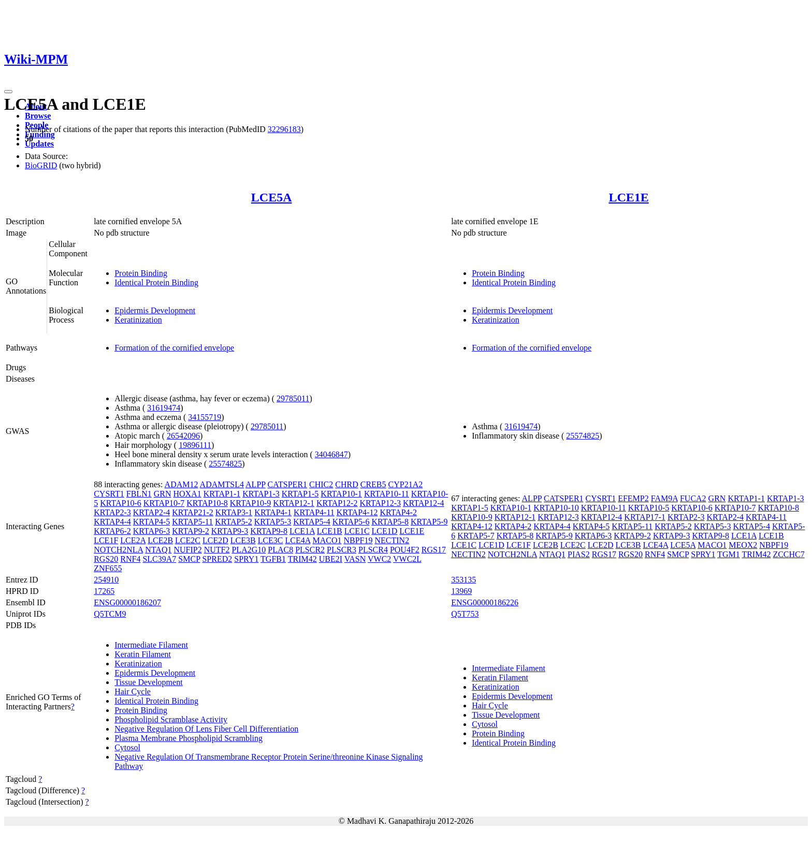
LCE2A (133, 540)
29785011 (293, 398)
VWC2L (407, 559)
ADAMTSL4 (222, 484)
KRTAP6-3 (151, 531)
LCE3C (270, 540)
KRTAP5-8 (390, 521)
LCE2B (160, 540)
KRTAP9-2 (190, 531)
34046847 (331, 454)
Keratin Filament (142, 654)
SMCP (189, 559)
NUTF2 (217, 549)
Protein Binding (140, 273)
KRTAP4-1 (273, 512)
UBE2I (330, 559)
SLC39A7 (159, 559)
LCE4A (298, 540)
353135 (463, 579)
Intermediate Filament (151, 644)
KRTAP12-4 (423, 503)
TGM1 (728, 554)
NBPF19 (357, 540)
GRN (162, 493)
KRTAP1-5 (300, 493)
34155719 (204, 417)
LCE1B (329, 531)
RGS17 (434, 549)
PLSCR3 (341, 549)
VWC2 (379, 559)
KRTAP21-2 (192, 512)
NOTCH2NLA (118, 549)
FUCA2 (693, 498)
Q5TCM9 (110, 613)
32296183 (284, 129)
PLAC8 (280, 549)
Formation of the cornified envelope (174, 347)
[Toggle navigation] (8, 91)
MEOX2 (743, 545)
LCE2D (215, 540)
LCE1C (357, 531)
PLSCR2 (310, 549)
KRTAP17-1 (644, 517)
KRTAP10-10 (556, 507)
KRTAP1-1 (222, 493)
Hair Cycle (132, 691)
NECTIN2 (391, 540)
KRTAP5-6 (351, 521)
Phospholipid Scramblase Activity (170, 719)
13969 (461, 591)
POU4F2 (404, 549)
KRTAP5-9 (429, 521)
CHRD (346, 484)
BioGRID (41, 165)
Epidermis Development (154, 310)
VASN (355, 559)
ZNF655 (108, 568)
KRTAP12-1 (293, 503)
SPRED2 (217, 559)
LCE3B (243, 540)
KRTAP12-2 (337, 503)
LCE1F (106, 540)
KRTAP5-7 (476, 535)
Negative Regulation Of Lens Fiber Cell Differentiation (206, 728)
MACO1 (326, 540)
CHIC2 (321, 484)
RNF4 (130, 559)
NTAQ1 (158, 549)
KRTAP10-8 (207, 503)
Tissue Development (148, 682)
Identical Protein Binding (156, 282)
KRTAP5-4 (311, 521)
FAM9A (664, 498)
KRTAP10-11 (386, 493)
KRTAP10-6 (120, 503)
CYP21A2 (405, 484)
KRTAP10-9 (250, 503)
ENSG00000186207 (127, 602)
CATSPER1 (287, 484)
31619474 (163, 407)
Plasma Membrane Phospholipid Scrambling (188, 738)
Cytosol (127, 747)
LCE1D (385, 531)
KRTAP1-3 (261, 493)
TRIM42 (302, 559)
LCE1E (628, 197)
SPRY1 (246, 559)
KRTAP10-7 (164, 503)
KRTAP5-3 (273, 521)
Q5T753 (465, 613)
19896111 (195, 445)
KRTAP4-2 (398, 512)
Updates (39, 143)
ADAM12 (181, 484)
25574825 (225, 463)
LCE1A (302, 531)
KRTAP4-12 (357, 512)
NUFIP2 (187, 549)
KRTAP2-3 (112, 512)
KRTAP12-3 (380, 503)
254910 (106, 579)
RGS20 (106, 559)
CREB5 (373, 484)
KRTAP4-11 (314, 512)
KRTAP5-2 (233, 521)
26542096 (183, 435)
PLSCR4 (373, 549)
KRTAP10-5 (649, 507)
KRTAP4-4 (112, 521)
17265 (104, 591)
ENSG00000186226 (484, 602)
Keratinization (138, 319)
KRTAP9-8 (268, 531)
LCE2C (187, 540)
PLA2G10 (248, 549)
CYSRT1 (109, 493)
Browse (38, 115)
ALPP (255, 484)
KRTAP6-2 (112, 531)
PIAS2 (579, 554)
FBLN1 (139, 493)
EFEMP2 (633, 498)
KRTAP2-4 (151, 512)
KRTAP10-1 (341, 493)
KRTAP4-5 (151, 521)
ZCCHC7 (788, 554)
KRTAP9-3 (230, 531)
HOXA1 (187, 493)
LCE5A (271, 197)
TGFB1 (273, 559)
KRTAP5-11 (192, 521)
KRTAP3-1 (234, 512)
